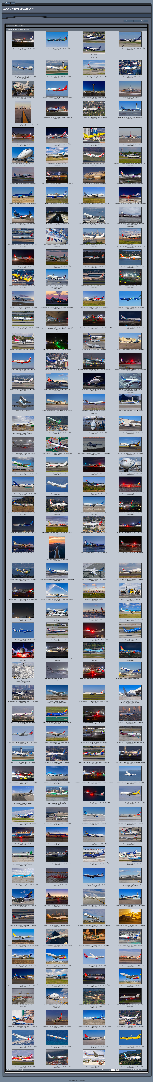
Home (7, 3)
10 (136, 1070)
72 (142, 1070)
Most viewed (138, 21)
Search (145, 21)
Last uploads (128, 21)
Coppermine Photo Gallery (79, 1080)
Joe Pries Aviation (18, 26)
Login (13, 3)
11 (138, 1070)
